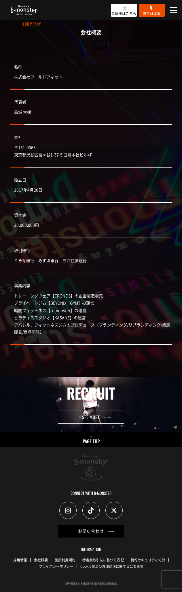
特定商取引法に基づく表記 (103, 559)
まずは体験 (152, 13)
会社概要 (41, 559)
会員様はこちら (123, 13)
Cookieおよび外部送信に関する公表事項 (111, 566)
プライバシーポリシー (56, 566)
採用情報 (20, 559)
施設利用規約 (65, 559)
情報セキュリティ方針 (148, 559)
